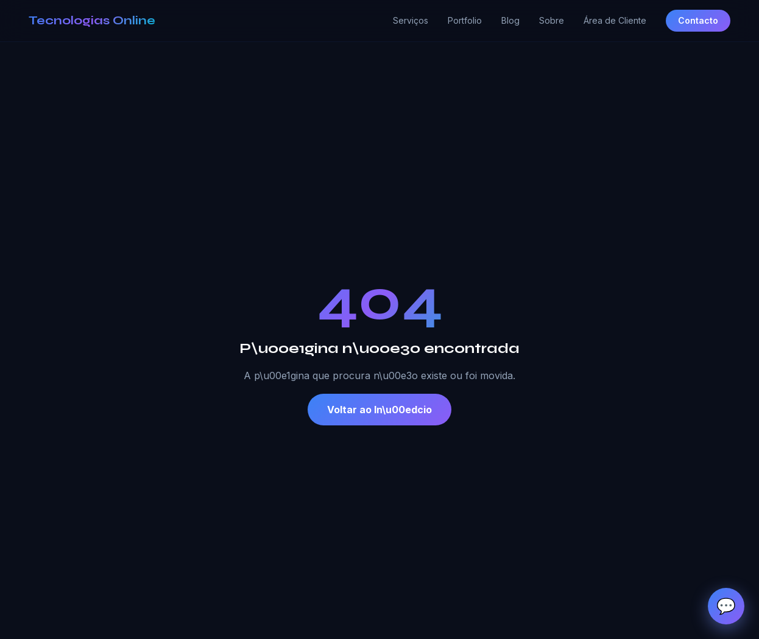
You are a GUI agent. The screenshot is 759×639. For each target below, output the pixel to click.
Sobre (551, 20)
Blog (510, 20)
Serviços (410, 20)
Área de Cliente (615, 20)
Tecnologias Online (92, 20)
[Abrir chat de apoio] (726, 606)
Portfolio (465, 20)
